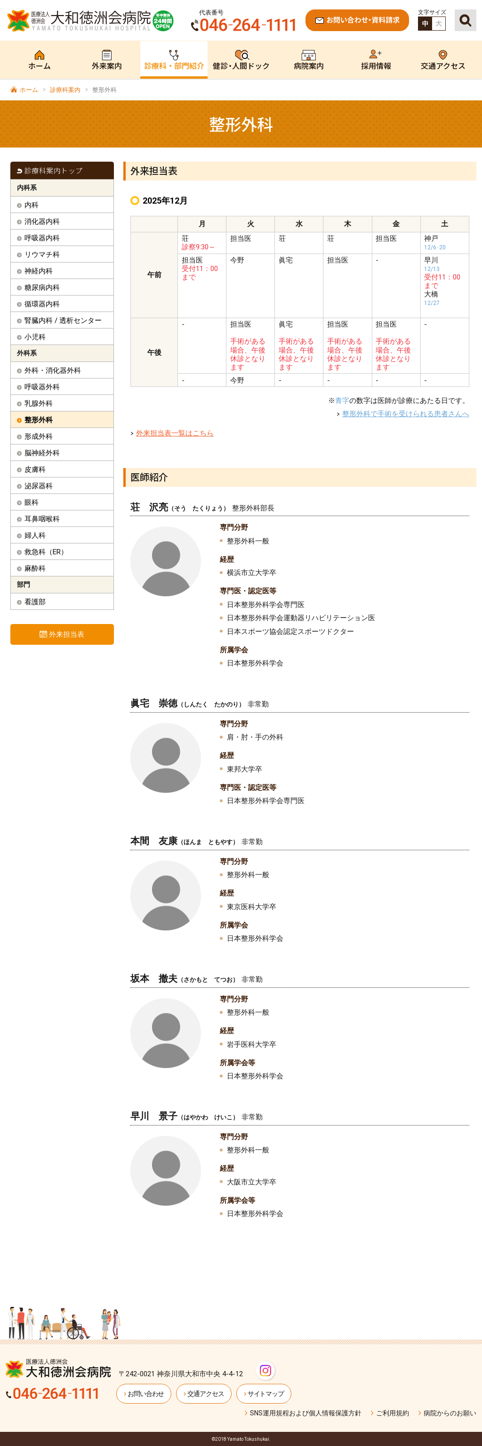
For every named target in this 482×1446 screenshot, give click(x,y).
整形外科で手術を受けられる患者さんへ (405, 414)
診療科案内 (65, 89)
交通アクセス (205, 1393)
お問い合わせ (146, 1393)
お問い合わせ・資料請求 (357, 20)
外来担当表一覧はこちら (175, 433)
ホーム (29, 89)
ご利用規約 (392, 1413)
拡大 (439, 23)
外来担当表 (66, 634)
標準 (425, 23)
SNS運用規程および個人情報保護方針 (306, 1413)
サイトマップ (266, 1393)
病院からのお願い (450, 1413)
